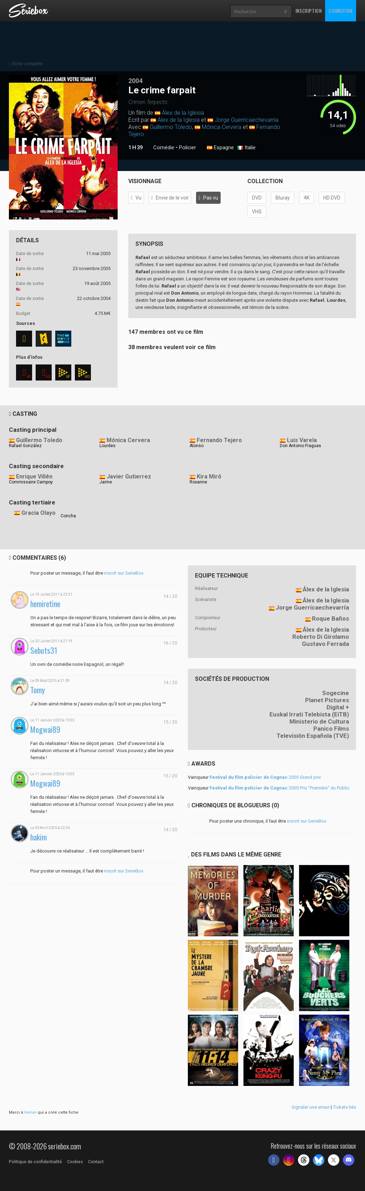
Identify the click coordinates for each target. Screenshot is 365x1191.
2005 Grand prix (265, 777)
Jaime (105, 482)
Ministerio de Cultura (319, 721)
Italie (246, 148)
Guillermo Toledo (171, 127)
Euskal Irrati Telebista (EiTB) (309, 714)
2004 (135, 80)
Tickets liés (344, 1107)
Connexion (340, 10)
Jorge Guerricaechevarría (246, 119)
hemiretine (45, 603)
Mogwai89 (45, 729)
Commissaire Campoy (31, 482)
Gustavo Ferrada (325, 643)
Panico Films (331, 728)
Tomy (37, 689)
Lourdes (107, 445)
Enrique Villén (34, 476)
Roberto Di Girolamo (320, 636)
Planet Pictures (327, 700)
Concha (68, 515)
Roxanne (198, 482)
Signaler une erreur (311, 1107)
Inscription (308, 10)
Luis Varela (302, 440)
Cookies (75, 1161)
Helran (30, 1112)
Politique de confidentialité (35, 1161)
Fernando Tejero (219, 440)
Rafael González (25, 445)
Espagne (220, 148)
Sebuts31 (43, 650)
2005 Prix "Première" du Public (279, 788)
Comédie (163, 147)
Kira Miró (209, 476)
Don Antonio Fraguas (300, 445)
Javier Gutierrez (129, 476)
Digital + (338, 707)
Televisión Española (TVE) (313, 735)
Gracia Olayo (38, 512)
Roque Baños (330, 618)
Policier (187, 147)
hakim (38, 837)
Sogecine (335, 693)
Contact (96, 1161)
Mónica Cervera (221, 127)
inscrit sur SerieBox (123, 573)
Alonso (197, 445)
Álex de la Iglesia (183, 112)
